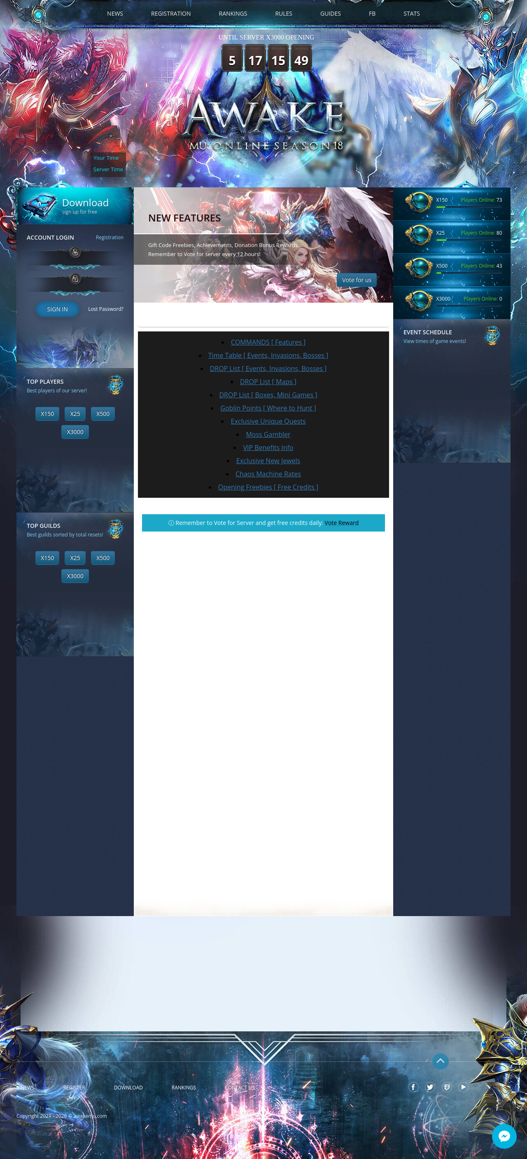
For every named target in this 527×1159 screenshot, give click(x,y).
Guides (330, 13)
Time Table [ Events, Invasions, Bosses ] (268, 355)
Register (74, 1087)
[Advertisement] (75, 780)
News (115, 13)
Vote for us (356, 280)
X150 (47, 413)
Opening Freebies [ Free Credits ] (268, 487)
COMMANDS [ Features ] (268, 342)
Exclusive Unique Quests (268, 421)
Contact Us (240, 1087)
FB (372, 13)
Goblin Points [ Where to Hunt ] (268, 408)
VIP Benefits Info (268, 447)
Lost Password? (106, 309)
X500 (103, 413)
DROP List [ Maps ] (268, 381)
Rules (283, 13)
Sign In (57, 309)
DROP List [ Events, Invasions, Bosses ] (268, 368)
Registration (171, 13)
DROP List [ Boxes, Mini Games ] (268, 394)
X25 (75, 413)
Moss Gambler (268, 434)
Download (128, 1087)
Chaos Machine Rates (268, 473)
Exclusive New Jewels (268, 460)
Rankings (233, 13)
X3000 (75, 432)
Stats (411, 13)
